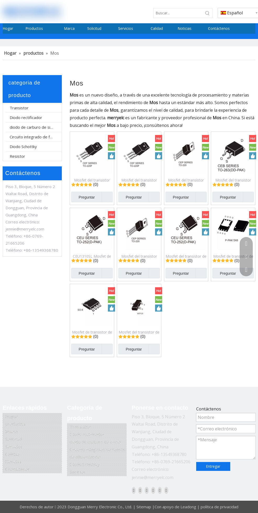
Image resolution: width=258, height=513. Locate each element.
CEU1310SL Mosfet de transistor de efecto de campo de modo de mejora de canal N (92, 256)
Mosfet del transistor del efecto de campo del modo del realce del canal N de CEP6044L (139, 256)
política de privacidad (219, 506)
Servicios (14, 447)
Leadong (188, 506)
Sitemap (143, 506)
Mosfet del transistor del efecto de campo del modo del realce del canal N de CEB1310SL (233, 180)
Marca (11, 432)
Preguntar (83, 197)
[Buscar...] (178, 13)
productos (15, 424)
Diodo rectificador (26, 117)
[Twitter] (147, 490)
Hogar (11, 417)
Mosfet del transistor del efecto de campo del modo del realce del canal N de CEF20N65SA (92, 180)
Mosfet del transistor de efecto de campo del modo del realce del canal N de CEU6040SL (186, 256)
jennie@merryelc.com (25, 229)
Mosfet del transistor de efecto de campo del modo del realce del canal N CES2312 (139, 332)
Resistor (17, 156)
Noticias (13, 462)
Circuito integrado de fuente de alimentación (36, 136)
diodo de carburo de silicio (33, 127)
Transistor (19, 107)
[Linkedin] (140, 490)
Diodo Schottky (23, 146)
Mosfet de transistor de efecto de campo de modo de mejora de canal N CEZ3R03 (233, 256)
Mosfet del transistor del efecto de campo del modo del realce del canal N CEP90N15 (186, 180)
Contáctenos (17, 469)
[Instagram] (160, 490)
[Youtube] (153, 490)
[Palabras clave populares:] (207, 13)
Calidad (12, 454)
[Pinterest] (166, 490)
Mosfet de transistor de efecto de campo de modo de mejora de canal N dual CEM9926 (92, 332)
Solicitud (13, 439)
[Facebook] (134, 490)
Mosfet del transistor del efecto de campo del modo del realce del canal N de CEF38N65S (139, 180)
